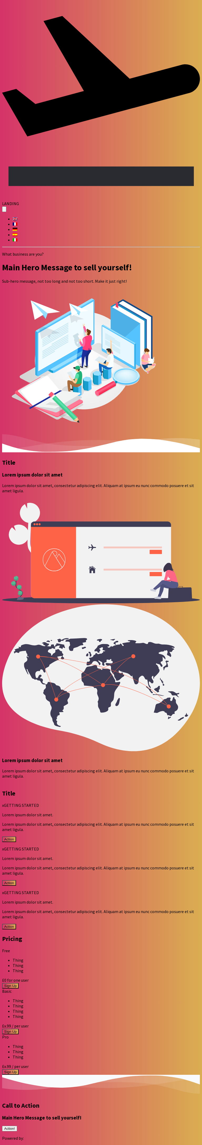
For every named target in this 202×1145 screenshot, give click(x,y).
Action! (9, 1129)
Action (9, 839)
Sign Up (10, 986)
